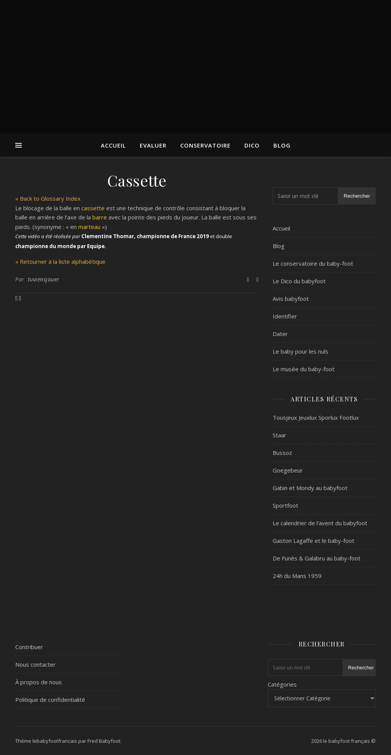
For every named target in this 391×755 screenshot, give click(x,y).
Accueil (113, 145)
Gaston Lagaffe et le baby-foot (313, 540)
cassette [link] (93, 208)
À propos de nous (38, 682)
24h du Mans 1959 (297, 576)
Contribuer (29, 647)
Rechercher (357, 196)
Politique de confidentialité (50, 699)
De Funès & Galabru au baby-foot (316, 558)
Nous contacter (35, 664)
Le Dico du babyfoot (299, 281)
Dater (280, 334)
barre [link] (99, 217)
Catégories (282, 684)
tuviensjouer (44, 279)
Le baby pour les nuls (300, 351)
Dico (252, 145)
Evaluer (153, 145)
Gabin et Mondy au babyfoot (310, 488)
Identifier (285, 316)
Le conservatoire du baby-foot (313, 263)
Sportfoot (285, 505)
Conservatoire (205, 145)
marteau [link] (89, 227)
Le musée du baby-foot (303, 369)
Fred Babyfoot (103, 740)
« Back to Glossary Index (48, 198)
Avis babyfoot (291, 298)
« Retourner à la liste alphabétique (60, 261)
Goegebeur (288, 470)
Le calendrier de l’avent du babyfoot (320, 523)
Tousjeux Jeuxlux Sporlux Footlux (316, 417)
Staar (279, 435)
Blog (282, 145)
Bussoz (282, 452)
